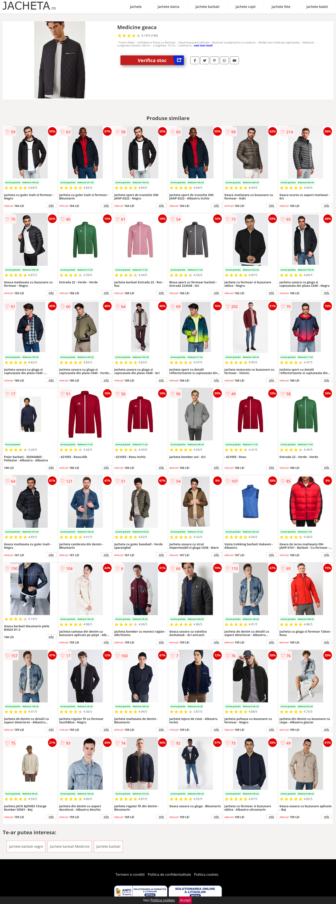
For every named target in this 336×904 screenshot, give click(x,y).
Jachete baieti (317, 6)
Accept (185, 900)
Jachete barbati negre (26, 846)
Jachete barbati (207, 6)
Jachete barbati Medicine (69, 846)
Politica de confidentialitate (169, 874)
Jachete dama (168, 6)
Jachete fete (281, 6)
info (51, 205)
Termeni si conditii (130, 874)
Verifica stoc (161, 60)
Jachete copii (246, 6)
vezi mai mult (203, 45)
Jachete (136, 6)
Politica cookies (206, 874)
